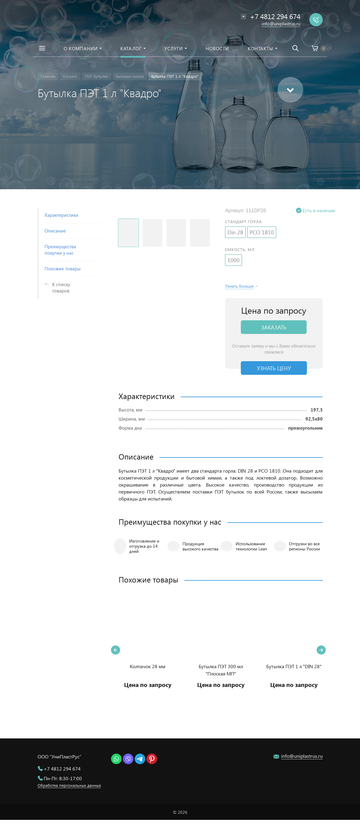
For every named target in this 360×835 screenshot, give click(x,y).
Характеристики (61, 215)
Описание (55, 231)
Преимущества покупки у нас (60, 249)
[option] (147, 650)
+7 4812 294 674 (62, 768)
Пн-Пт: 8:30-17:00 (63, 778)
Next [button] (321, 650)
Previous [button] (115, 650)
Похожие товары (63, 269)
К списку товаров (61, 287)
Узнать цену (274, 368)
